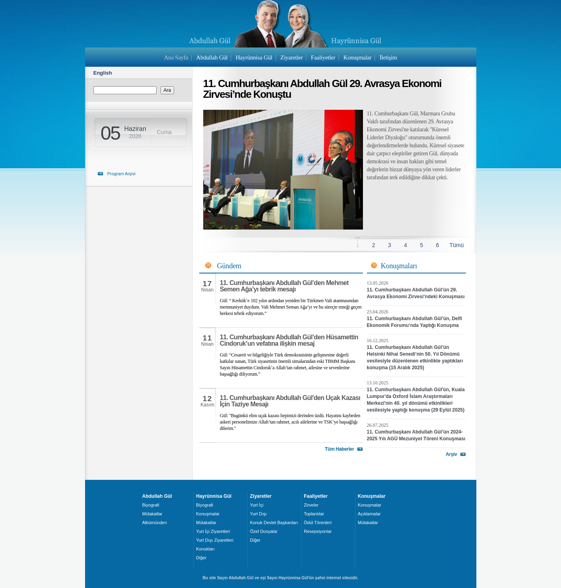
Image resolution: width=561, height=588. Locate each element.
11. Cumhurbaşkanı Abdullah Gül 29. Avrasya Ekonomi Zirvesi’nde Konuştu (322, 88)
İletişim (388, 57)
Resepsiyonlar (318, 531)
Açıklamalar (369, 513)
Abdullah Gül (212, 57)
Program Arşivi (121, 173)
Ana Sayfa (176, 57)
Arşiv (451, 454)
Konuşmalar (357, 57)
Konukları (205, 548)
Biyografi (150, 505)
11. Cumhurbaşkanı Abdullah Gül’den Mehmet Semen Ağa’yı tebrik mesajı (284, 286)
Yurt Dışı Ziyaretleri (215, 540)
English (102, 73)
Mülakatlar (152, 513)
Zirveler (311, 505)
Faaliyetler (323, 57)
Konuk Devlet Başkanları (274, 522)
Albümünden (154, 522)
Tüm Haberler (339, 449)
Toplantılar (314, 513)
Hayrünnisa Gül (254, 57)
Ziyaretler (291, 57)
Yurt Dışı (258, 513)
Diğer (201, 557)
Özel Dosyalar (264, 531)
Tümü (457, 245)
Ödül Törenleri (318, 522)
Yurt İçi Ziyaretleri (213, 531)
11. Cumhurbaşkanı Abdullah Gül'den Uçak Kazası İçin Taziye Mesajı (290, 401)
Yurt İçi (257, 505)
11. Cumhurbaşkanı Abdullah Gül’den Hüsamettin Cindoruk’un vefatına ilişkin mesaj (289, 340)
